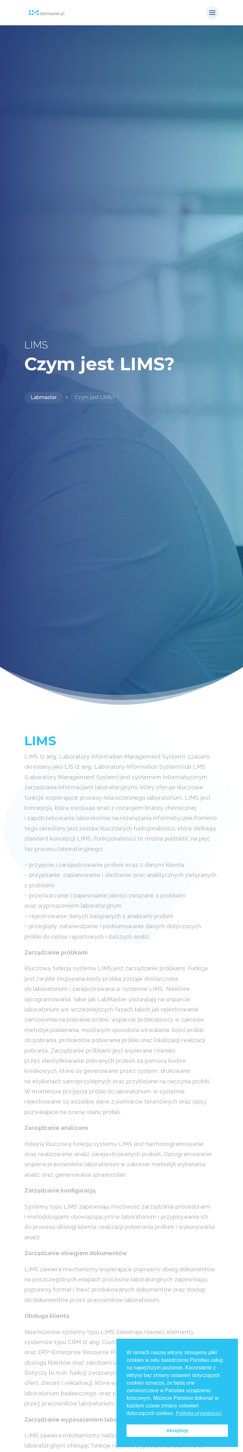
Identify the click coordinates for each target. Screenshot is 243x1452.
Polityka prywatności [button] (199, 1413)
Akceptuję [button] (177, 1430)
